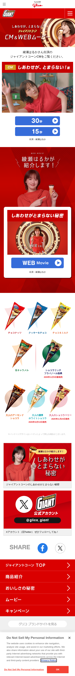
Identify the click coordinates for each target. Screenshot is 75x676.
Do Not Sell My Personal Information (24, 669)
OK (57, 669)
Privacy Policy (48, 660)
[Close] (69, 638)
